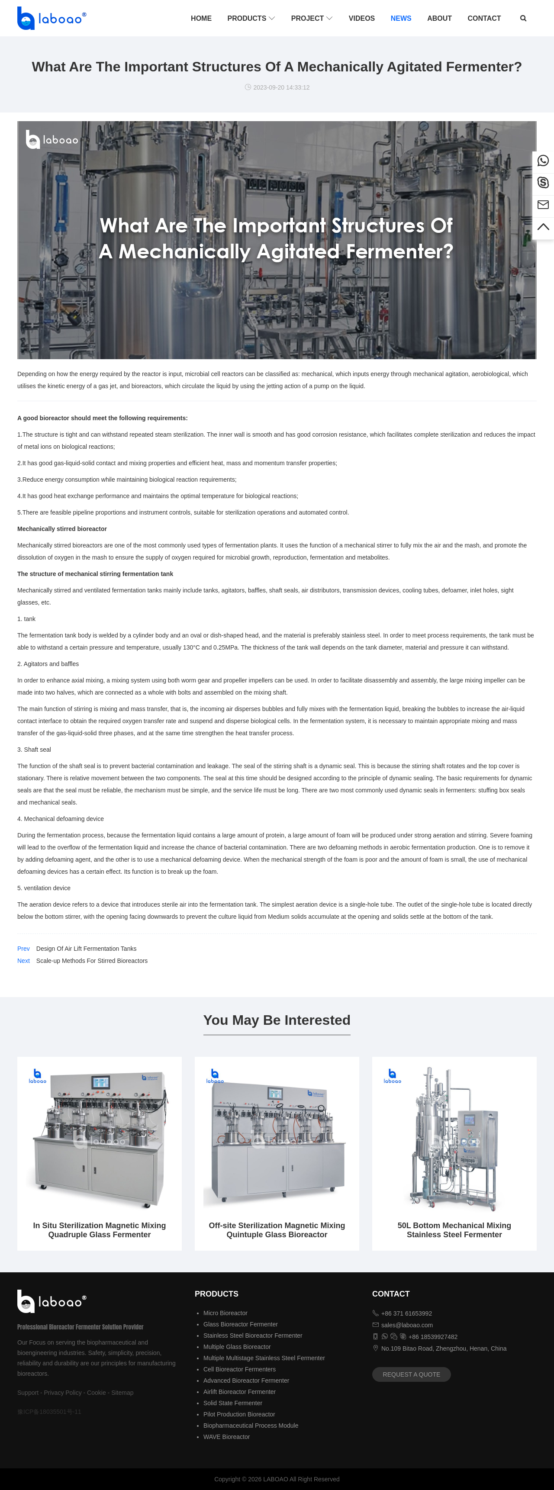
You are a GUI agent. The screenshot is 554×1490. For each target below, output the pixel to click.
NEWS (401, 18)
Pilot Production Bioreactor (239, 1414)
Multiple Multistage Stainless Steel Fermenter (264, 1358)
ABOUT (439, 18)
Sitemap (122, 1392)
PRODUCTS (252, 18)
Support (28, 1392)
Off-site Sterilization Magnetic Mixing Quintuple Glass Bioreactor (277, 1230)
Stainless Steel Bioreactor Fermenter (253, 1335)
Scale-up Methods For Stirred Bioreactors (92, 960)
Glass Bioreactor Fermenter (240, 1324)
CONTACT (484, 18)
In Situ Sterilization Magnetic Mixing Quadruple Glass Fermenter (99, 1230)
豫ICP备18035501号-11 (49, 1411)
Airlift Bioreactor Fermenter (239, 1391)
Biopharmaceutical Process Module (250, 1425)
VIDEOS (362, 18)
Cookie (96, 1392)
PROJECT (312, 18)
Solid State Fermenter (232, 1403)
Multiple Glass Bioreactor (237, 1346)
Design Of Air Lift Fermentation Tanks (86, 948)
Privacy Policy (63, 1392)
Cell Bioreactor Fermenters (239, 1369)
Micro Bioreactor (225, 1313)
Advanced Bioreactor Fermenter (246, 1380)
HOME (201, 18)
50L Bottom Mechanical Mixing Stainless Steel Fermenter (455, 1230)
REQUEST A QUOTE (412, 1374)
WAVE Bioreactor (226, 1436)
